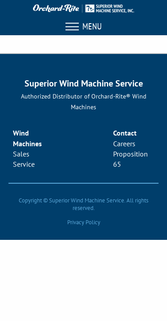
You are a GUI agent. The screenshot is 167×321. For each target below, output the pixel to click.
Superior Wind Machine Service (83, 83)
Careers (124, 143)
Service (24, 164)
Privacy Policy (83, 222)
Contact (125, 132)
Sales (21, 153)
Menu (83, 26)
